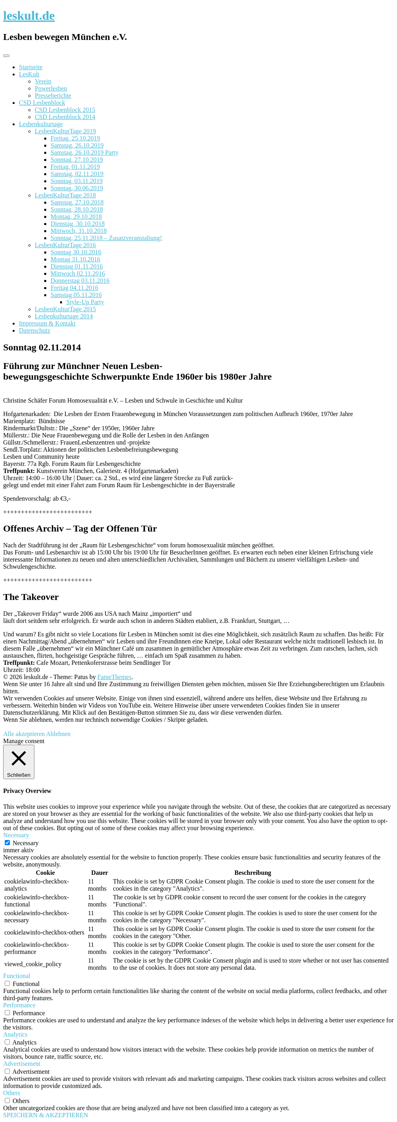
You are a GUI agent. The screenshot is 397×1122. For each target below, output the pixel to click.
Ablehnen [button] (58, 733)
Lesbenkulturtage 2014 (64, 316)
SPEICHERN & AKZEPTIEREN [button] (45, 1115)
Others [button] (11, 1093)
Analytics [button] (15, 1034)
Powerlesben (51, 88)
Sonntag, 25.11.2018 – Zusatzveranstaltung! (106, 238)
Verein (43, 81)
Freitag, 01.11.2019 (75, 166)
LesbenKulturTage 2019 (65, 131)
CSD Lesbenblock (42, 102)
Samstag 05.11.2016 (76, 294)
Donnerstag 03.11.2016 (80, 280)
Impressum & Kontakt (47, 323)
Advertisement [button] (21, 1063)
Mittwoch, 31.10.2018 (79, 230)
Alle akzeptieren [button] (24, 733)
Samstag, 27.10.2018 (77, 202)
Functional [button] (16, 976)
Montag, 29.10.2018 (76, 216)
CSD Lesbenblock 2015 (65, 109)
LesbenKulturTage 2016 (65, 245)
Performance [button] (19, 1005)
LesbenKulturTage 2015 (65, 309)
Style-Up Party (85, 302)
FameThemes (115, 677)
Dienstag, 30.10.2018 (78, 223)
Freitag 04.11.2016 (74, 287)
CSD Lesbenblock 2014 (65, 117)
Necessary (26, 843)
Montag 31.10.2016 (75, 259)
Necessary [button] (16, 835)
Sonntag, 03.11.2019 (77, 181)
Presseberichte (53, 95)
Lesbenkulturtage (41, 124)
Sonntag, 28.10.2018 (77, 209)
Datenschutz (34, 330)
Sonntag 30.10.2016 (76, 252)
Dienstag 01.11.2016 (77, 266)
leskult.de (29, 15)
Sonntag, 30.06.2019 (77, 188)
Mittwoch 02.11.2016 (78, 273)
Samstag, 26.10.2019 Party (85, 152)
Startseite (31, 67)
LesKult (29, 74)
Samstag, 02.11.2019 (77, 173)
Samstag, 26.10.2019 (77, 145)
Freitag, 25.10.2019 (75, 138)
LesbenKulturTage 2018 (65, 195)
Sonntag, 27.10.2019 (77, 159)
